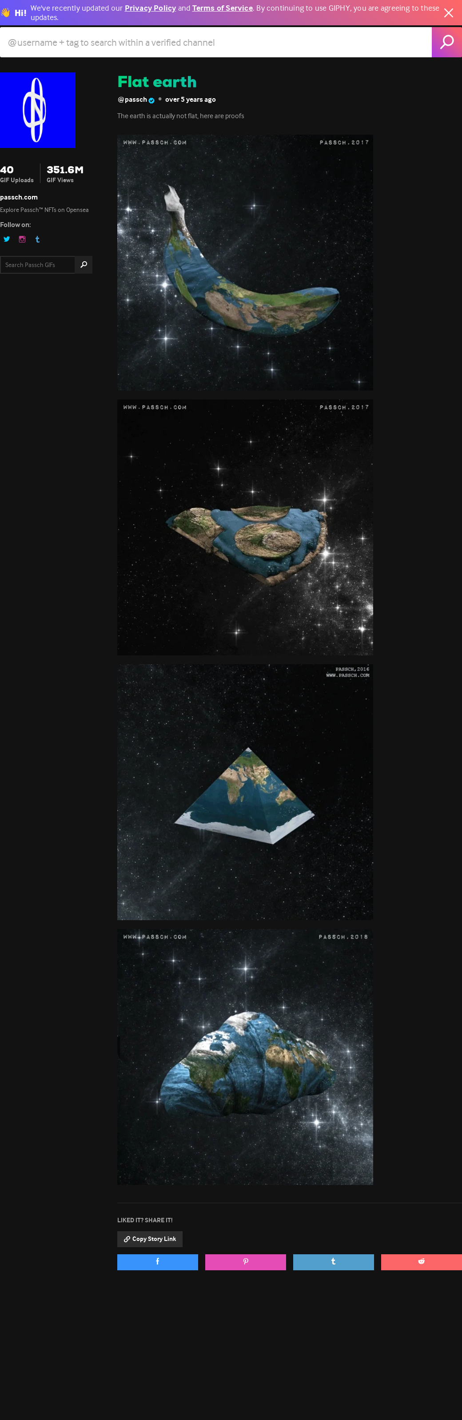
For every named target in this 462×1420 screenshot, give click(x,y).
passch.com (19, 197)
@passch (136, 99)
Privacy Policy (150, 8)
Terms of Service (222, 8)
